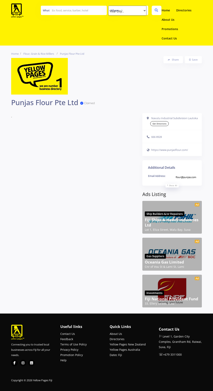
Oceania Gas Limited (164, 262)
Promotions (170, 29)
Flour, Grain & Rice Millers (38, 54)
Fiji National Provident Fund (171, 299)
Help (63, 360)
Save (193, 59)
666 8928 (156, 137)
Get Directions (159, 123)
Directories (183, 10)
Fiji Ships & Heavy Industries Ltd (171, 222)
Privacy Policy (69, 350)
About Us (168, 20)
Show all (173, 186)
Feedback (66, 339)
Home (166, 10)
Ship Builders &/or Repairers (164, 214)
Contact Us (169, 38)
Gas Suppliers (155, 256)
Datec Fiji (116, 355)
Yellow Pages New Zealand (128, 344)
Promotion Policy (71, 355)
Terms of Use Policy (73, 344)
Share (173, 60)
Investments (154, 293)
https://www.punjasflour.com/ (169, 150)
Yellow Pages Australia (125, 350)
